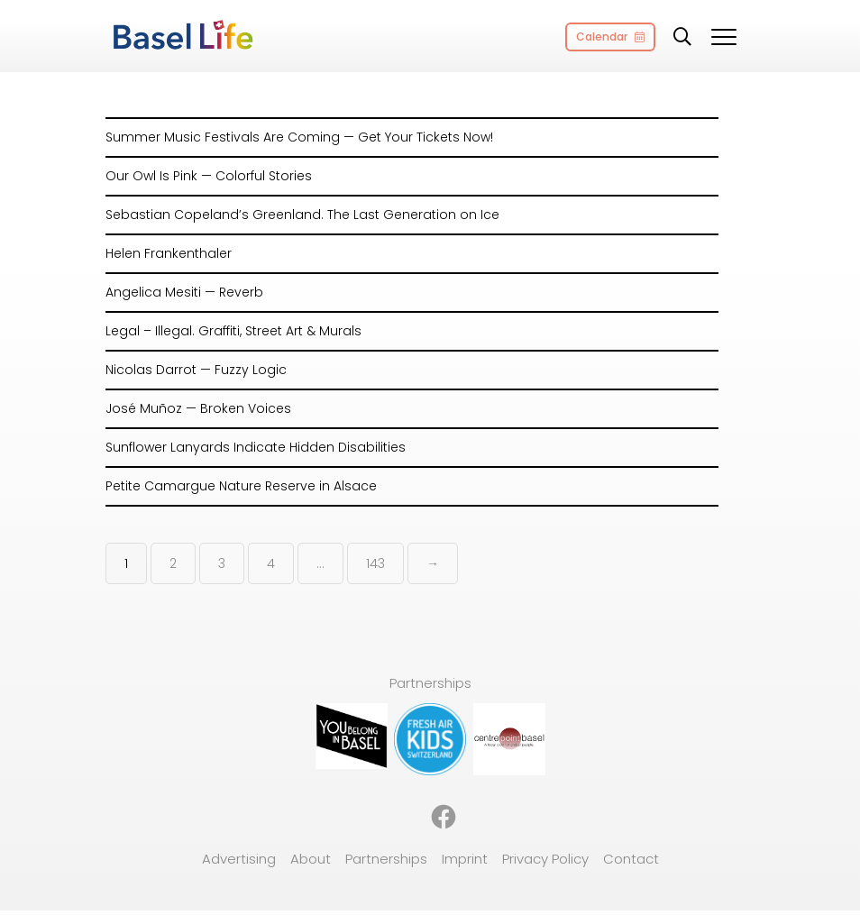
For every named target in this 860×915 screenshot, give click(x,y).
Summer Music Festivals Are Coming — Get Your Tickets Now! (299, 137)
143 (375, 563)
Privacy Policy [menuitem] (545, 858)
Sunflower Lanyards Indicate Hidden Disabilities (255, 447)
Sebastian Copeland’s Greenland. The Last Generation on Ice (302, 215)
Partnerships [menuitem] (386, 858)
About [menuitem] (310, 858)
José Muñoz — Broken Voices (198, 408)
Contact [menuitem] (631, 858)
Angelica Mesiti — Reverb (184, 292)
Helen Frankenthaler (168, 253)
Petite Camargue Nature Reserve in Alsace (241, 486)
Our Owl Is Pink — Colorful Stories (208, 176)
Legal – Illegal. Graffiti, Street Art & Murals (233, 331)
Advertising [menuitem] (239, 858)
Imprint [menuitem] (465, 858)
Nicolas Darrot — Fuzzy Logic (196, 370)
